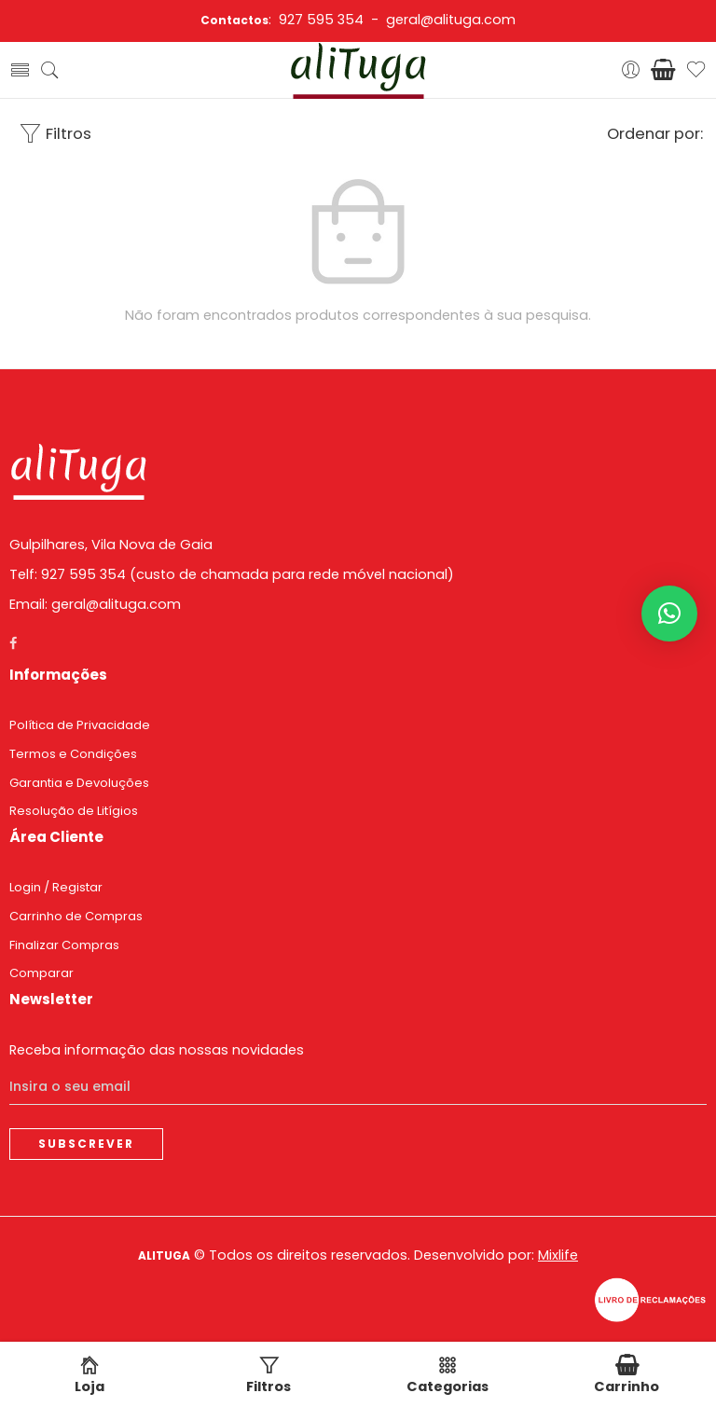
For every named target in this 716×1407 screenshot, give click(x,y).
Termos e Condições (73, 754)
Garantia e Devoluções (79, 783)
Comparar (41, 973)
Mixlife (558, 1255)
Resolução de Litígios (73, 811)
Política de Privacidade (79, 725)
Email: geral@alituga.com (95, 604)
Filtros (55, 133)
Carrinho (626, 1376)
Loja (89, 1376)
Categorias (447, 1376)
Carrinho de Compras (76, 916)
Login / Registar (56, 887)
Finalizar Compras (64, 945)
